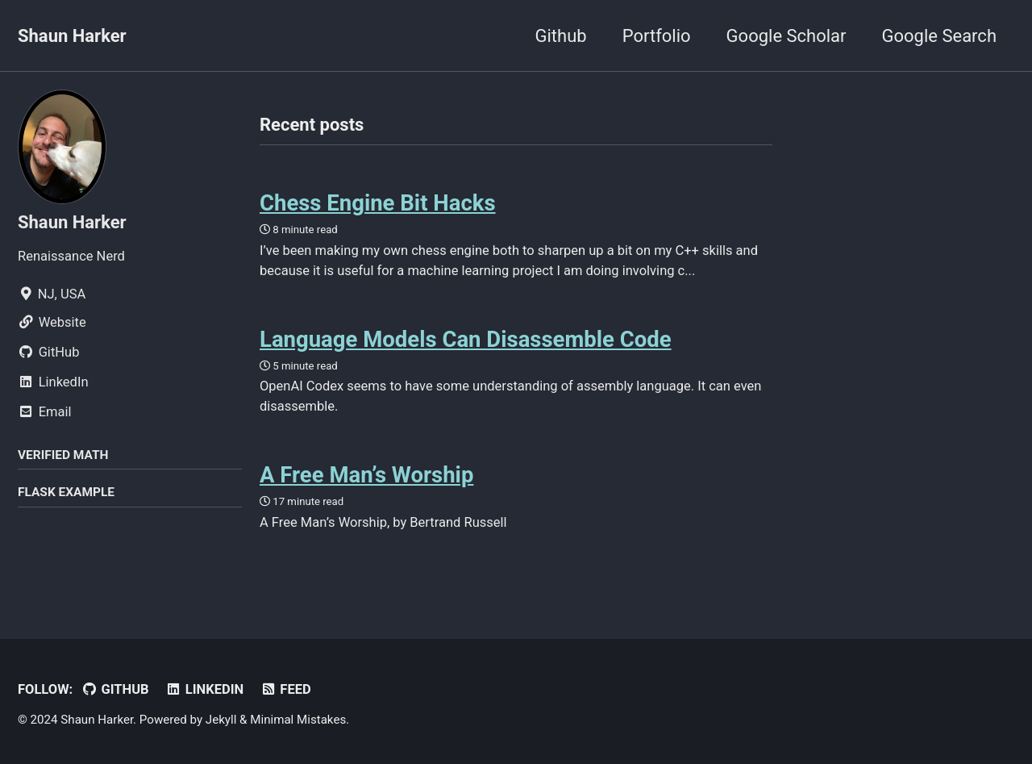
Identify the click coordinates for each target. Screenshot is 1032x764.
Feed (285, 689)
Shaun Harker (72, 36)
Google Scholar (786, 36)
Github (561, 36)
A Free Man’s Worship (366, 474)
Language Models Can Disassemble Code (466, 339)
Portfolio (656, 36)
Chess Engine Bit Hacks (378, 203)
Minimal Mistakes (298, 719)
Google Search (939, 36)
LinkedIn (204, 689)
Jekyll (221, 719)
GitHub (115, 689)
